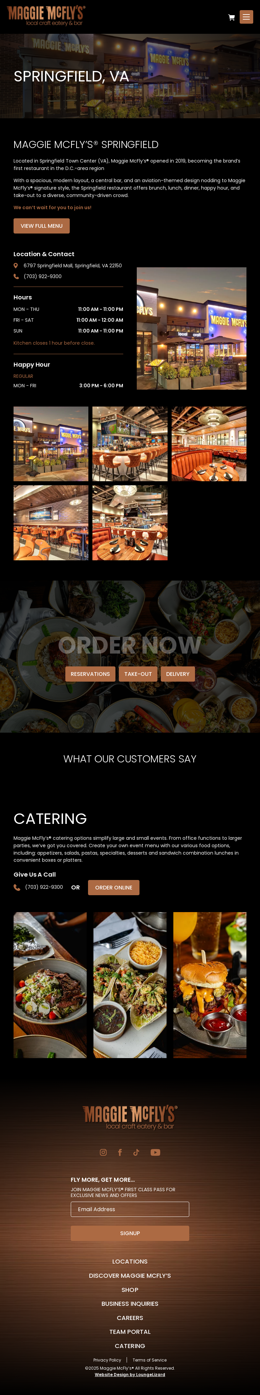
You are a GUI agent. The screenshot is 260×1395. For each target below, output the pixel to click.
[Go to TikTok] (136, 1153)
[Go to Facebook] (120, 1153)
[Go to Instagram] (103, 1153)
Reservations (90, 674)
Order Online (113, 887)
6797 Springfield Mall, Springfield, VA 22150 (73, 265)
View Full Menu (42, 226)
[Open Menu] (246, 17)
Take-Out (138, 674)
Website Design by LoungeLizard (130, 1374)
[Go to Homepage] (130, 1117)
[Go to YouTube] (155, 1153)
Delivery (178, 674)
